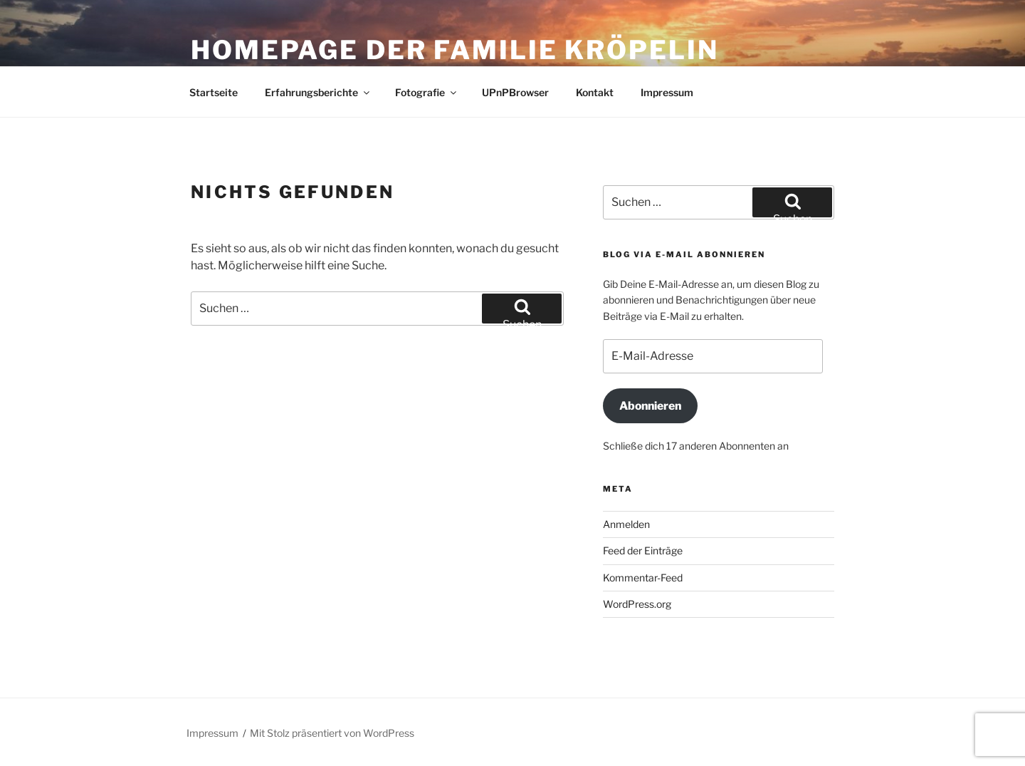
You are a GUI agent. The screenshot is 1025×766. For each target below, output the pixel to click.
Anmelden (626, 524)
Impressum (667, 92)
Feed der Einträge (643, 550)
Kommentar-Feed (643, 577)
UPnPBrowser (515, 92)
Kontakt (595, 92)
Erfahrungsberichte (318, 92)
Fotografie (426, 92)
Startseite (213, 92)
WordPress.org (637, 604)
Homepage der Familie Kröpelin (455, 50)
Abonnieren (650, 406)
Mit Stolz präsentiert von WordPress (332, 733)
